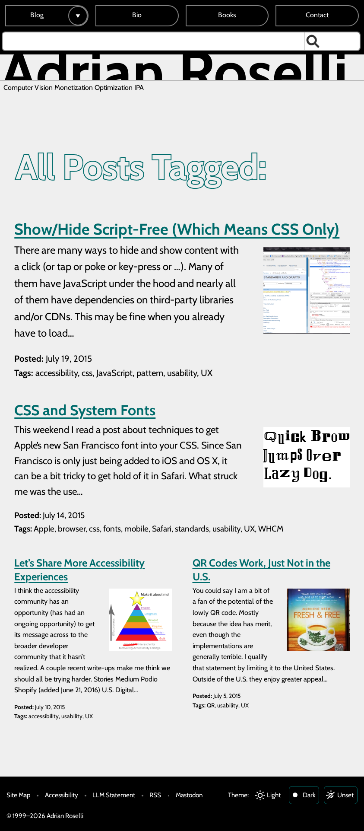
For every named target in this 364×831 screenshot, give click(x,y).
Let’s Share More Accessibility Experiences (79, 570)
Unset (345, 795)
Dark (309, 795)
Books (227, 15)
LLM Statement (113, 795)
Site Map (18, 795)
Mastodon (189, 795)
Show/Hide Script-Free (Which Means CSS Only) (176, 229)
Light (274, 795)
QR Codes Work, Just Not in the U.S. (261, 570)
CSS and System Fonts (84, 410)
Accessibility (61, 795)
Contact (317, 15)
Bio (137, 15)
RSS (155, 795)
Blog (37, 15)
